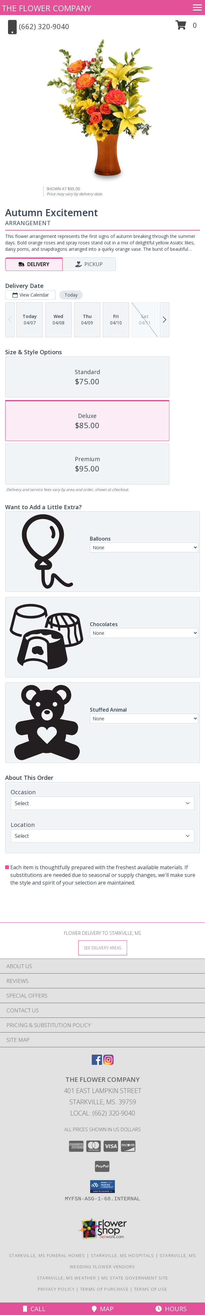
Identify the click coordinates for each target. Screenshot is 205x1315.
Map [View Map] (103, 1308)
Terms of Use (150, 1289)
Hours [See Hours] (171, 1308)
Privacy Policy (56, 1289)
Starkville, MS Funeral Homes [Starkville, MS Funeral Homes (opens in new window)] (47, 1255)
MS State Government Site (134, 1278)
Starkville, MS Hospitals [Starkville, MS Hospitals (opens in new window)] (122, 1255)
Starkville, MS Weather (66, 1278)
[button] (186, 27)
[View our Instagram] (108, 1062)
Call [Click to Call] (34, 1308)
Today (71, 295)
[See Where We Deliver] (102, 947)
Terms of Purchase (104, 1289)
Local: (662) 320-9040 (102, 1113)
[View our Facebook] (97, 1062)
